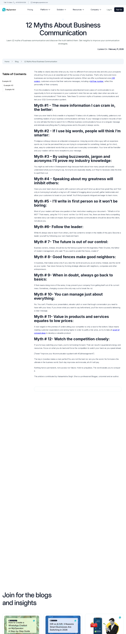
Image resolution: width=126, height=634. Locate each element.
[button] (44, 9)
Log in (109, 9)
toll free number (96, 81)
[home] (9, 9)
